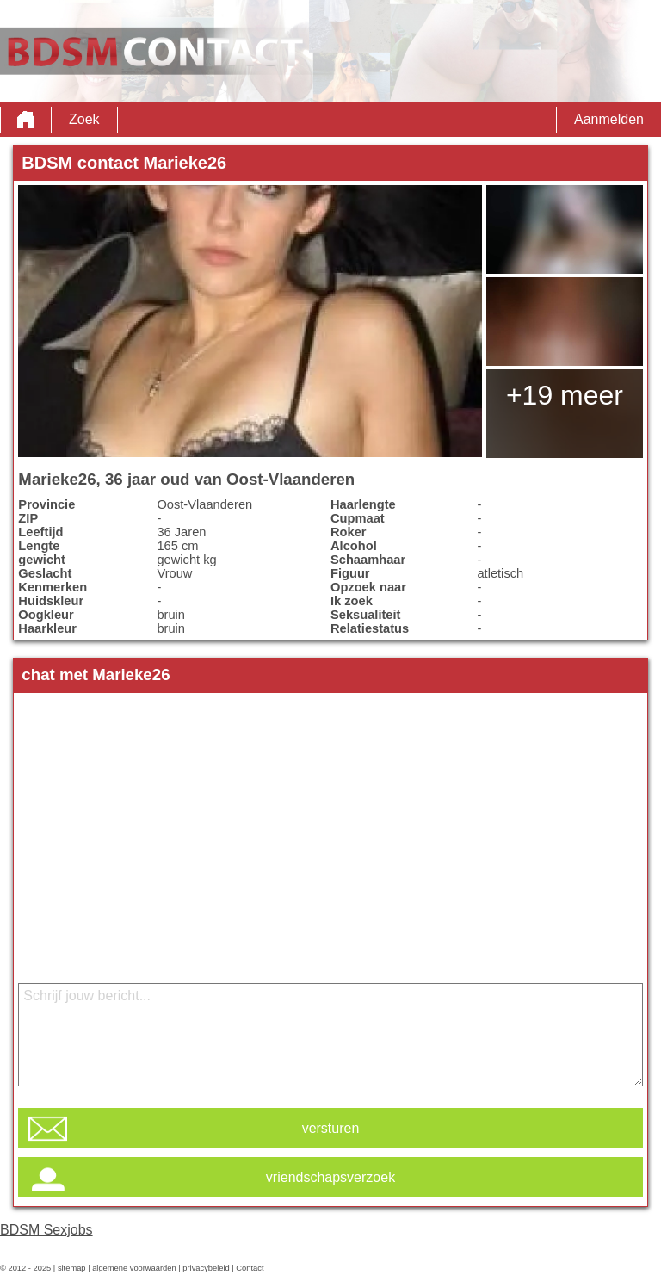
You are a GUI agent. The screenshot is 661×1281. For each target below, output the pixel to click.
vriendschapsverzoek (330, 1177)
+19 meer (564, 395)
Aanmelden (609, 119)
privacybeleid (205, 1268)
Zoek (84, 119)
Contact (249, 1268)
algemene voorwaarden (134, 1268)
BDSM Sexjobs (46, 1229)
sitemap (72, 1268)
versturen (331, 1128)
